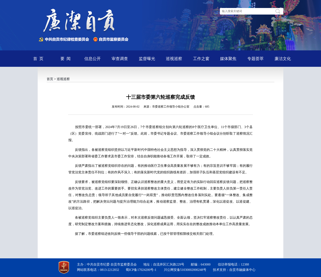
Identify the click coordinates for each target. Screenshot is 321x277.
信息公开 (92, 58)
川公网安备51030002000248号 (185, 269)
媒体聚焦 (228, 58)
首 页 (38, 58)
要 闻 (65, 58)
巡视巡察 (174, 58)
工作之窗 (201, 58)
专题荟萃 (255, 58)
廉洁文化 (283, 58)
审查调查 (120, 58)
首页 (50, 79)
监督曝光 (147, 58)
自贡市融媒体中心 (242, 269)
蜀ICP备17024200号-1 (141, 269)
